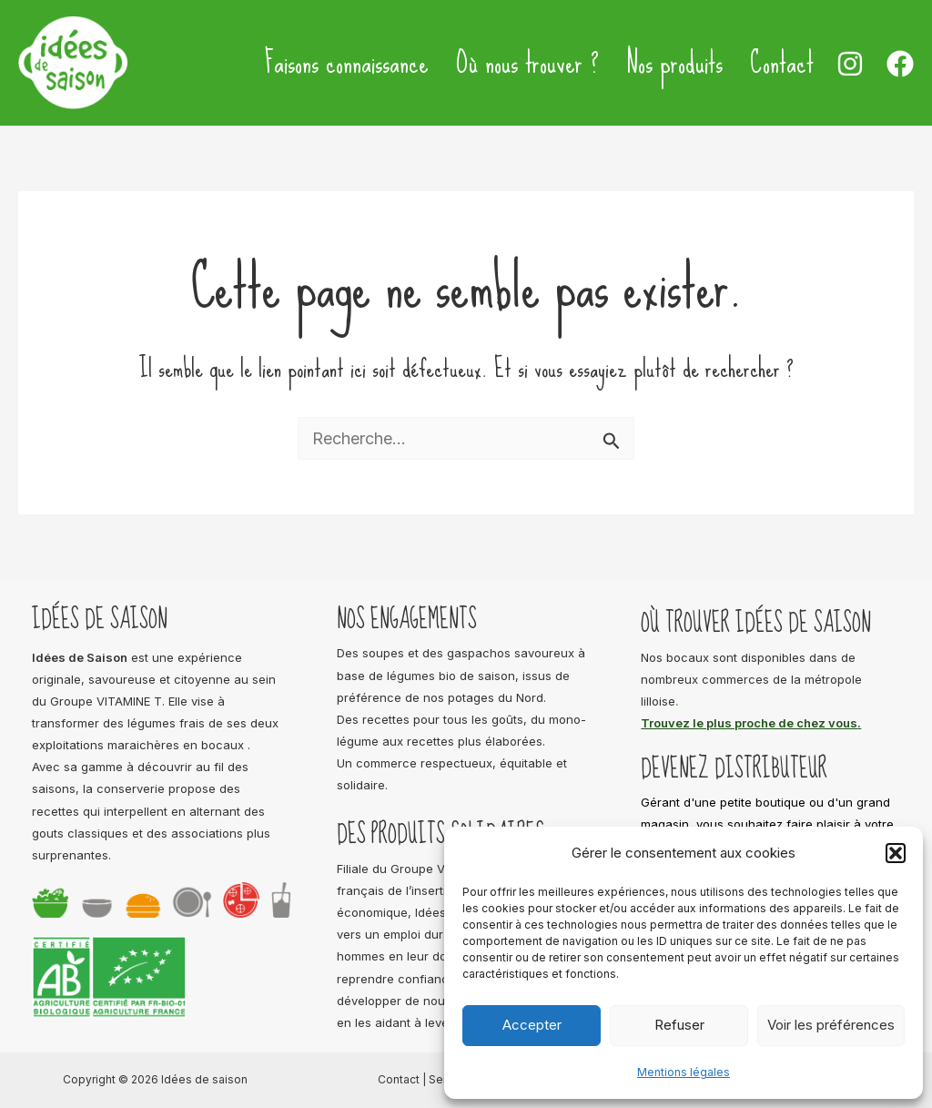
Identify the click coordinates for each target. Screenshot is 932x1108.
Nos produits (674, 62)
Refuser (679, 1024)
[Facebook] (900, 63)
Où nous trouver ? (527, 62)
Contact (782, 62)
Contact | (403, 1079)
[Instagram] (850, 63)
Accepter (532, 1024)
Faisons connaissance (347, 62)
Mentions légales (683, 1072)
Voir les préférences (831, 1024)
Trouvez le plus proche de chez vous (749, 723)
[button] (895, 853)
